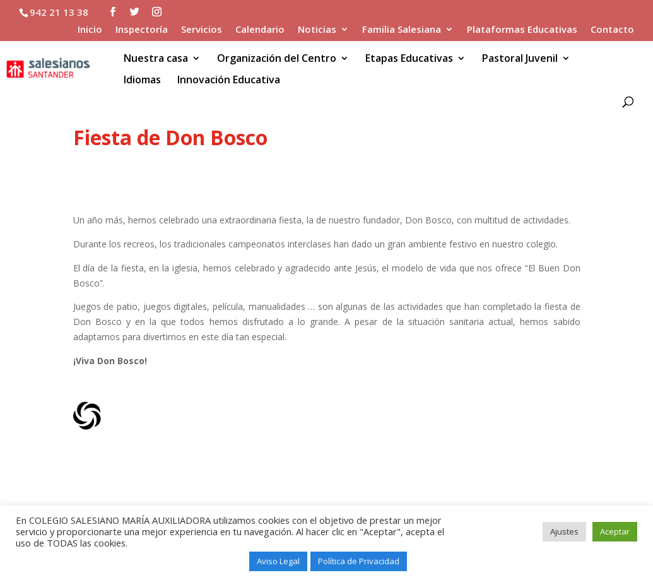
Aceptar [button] (615, 531)
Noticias (317, 30)
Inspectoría (141, 30)
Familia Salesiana (401, 30)
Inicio (90, 30)
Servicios (201, 30)
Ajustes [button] (564, 531)
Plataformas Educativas (522, 30)
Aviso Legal (278, 561)
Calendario (260, 30)
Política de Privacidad (358, 561)
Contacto (612, 30)
